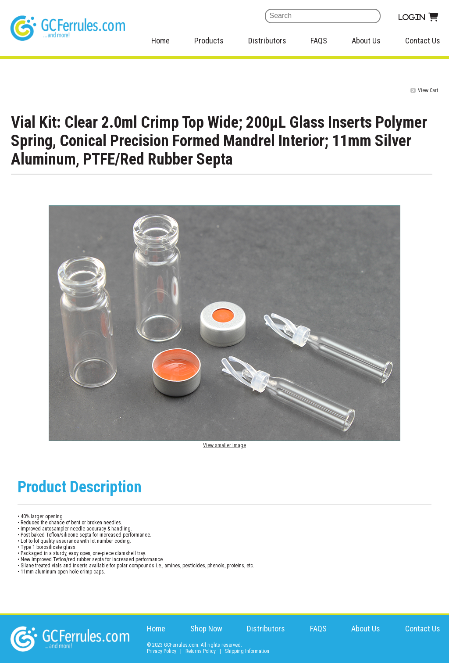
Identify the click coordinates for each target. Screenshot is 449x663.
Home (160, 40)
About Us (366, 40)
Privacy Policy (161, 651)
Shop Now (206, 628)
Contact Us (422, 40)
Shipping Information (247, 651)
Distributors (267, 40)
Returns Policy (200, 651)
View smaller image (224, 445)
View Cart (428, 90)
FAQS (318, 40)
